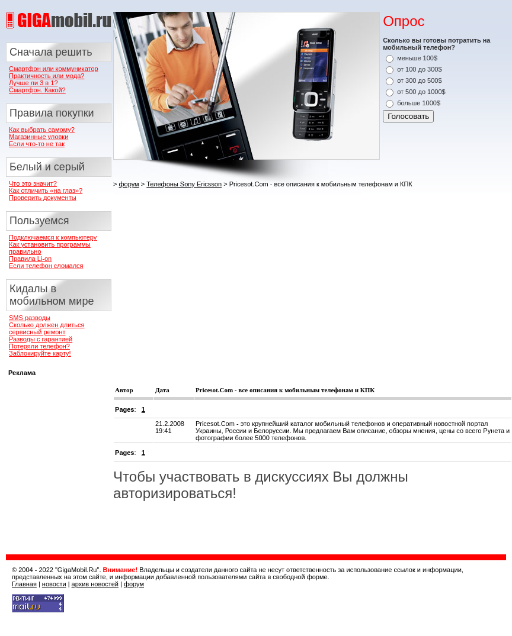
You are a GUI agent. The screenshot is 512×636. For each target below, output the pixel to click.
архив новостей (95, 583)
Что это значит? (33, 183)
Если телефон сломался (46, 265)
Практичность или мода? (46, 75)
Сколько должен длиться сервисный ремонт (47, 328)
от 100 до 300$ (419, 69)
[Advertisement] (278, 277)
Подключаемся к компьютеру (53, 237)
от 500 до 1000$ (421, 91)
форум (129, 184)
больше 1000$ (418, 102)
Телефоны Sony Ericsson (184, 184)
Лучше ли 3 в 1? (33, 82)
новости (54, 583)
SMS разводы (29, 317)
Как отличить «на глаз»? (45, 190)
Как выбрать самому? (42, 129)
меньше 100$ (417, 58)
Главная (24, 583)
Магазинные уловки (38, 136)
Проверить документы (42, 197)
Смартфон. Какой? (37, 89)
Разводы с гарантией (40, 339)
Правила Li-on (30, 258)
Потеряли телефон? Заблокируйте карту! (40, 350)
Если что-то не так (37, 143)
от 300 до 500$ (419, 80)
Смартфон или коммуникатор (53, 68)
